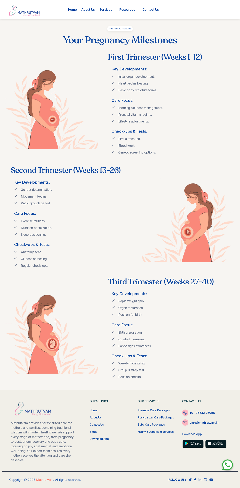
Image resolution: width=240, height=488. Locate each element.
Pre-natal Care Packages (154, 410)
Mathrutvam (44, 480)
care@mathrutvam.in (204, 422)
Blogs (93, 431)
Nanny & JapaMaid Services (156, 431)
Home (93, 410)
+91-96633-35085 (209, 10)
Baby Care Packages (151, 424)
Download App (99, 439)
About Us (95, 417)
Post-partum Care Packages (156, 417)
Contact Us (97, 424)
